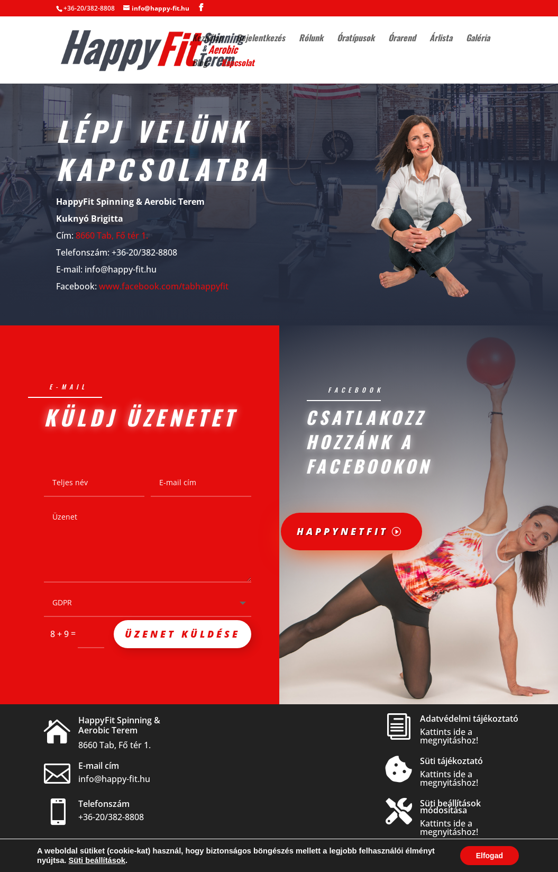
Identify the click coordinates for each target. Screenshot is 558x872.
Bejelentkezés (260, 39)
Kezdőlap (207, 39)
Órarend (402, 39)
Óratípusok (355, 39)
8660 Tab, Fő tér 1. (112, 234)
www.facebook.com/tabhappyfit (163, 284)
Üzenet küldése (182, 635)
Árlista (440, 39)
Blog (199, 64)
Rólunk (311, 39)
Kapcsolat (237, 64)
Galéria (478, 39)
